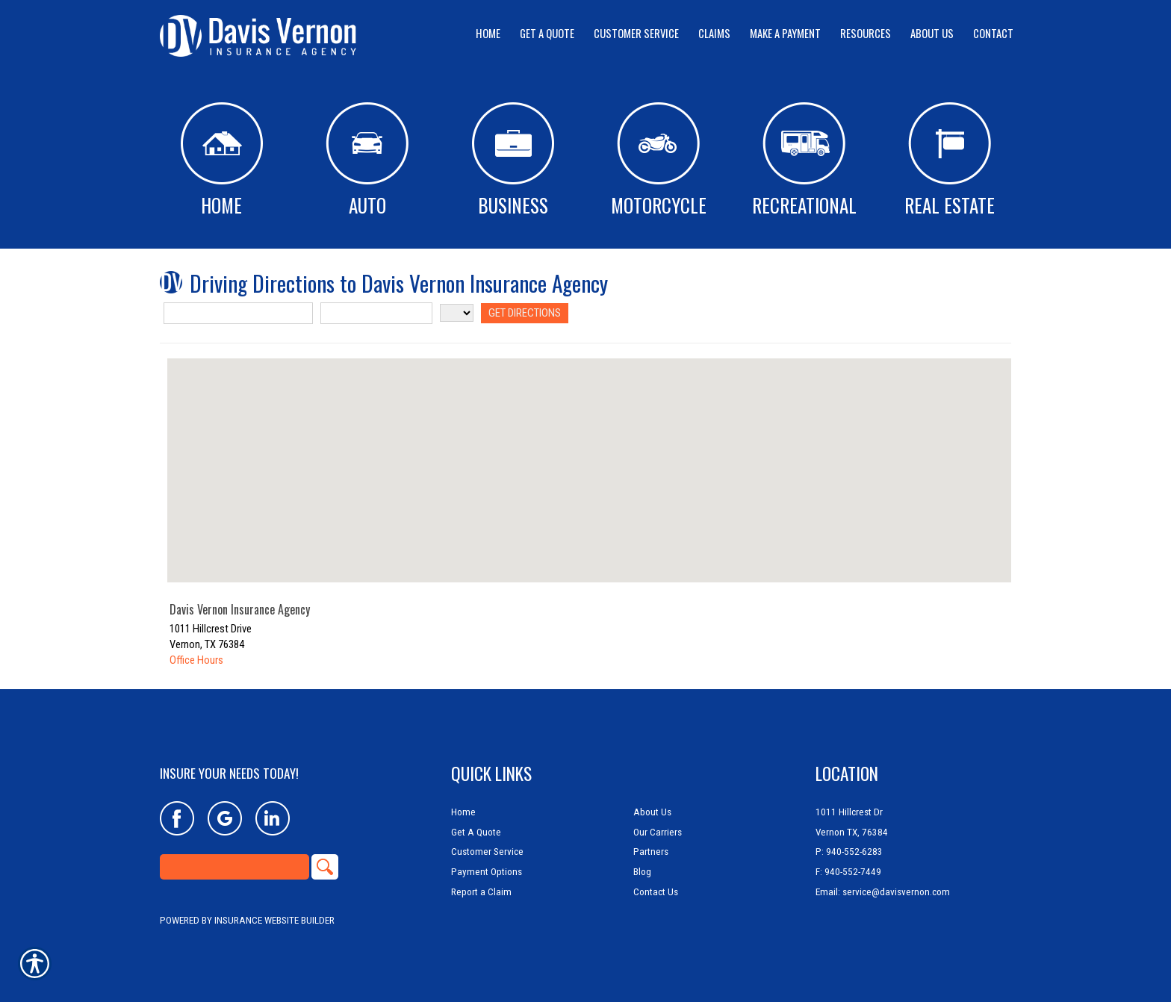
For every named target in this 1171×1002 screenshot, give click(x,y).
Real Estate (949, 160)
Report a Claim (481, 891)
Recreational (804, 160)
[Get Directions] (524, 313)
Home (222, 160)
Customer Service (487, 851)
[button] (589, 456)
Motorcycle (658, 160)
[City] (376, 313)
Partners (650, 851)
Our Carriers (657, 832)
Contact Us (655, 891)
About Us (652, 812)
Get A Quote (476, 832)
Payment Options (486, 871)
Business (513, 160)
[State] (456, 313)
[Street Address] (238, 313)
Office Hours (196, 660)
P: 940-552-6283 (849, 851)
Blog (642, 871)
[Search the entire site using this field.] (234, 867)
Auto (367, 160)
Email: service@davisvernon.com (883, 891)
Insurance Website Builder (274, 920)
